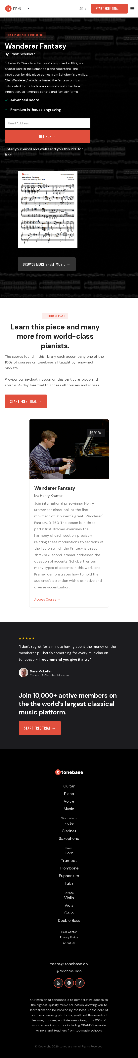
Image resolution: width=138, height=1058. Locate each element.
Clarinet (69, 830)
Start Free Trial (109, 8)
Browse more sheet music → (46, 264)
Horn (69, 853)
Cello (69, 912)
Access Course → (47, 599)
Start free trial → (26, 401)
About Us (69, 943)
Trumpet (69, 860)
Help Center (69, 932)
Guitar (69, 786)
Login (82, 8)
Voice (69, 801)
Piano (69, 793)
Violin (69, 897)
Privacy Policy (69, 937)
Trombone (69, 868)
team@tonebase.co (69, 963)
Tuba (69, 883)
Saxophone (69, 838)
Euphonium (69, 875)
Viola (69, 905)
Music (69, 808)
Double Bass (69, 920)
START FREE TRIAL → (40, 728)
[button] (23, 8)
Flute (69, 823)
